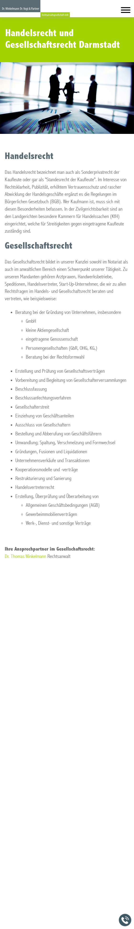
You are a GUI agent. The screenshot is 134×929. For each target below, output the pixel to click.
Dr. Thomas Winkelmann (25, 556)
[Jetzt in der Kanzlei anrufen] (125, 920)
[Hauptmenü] (125, 11)
